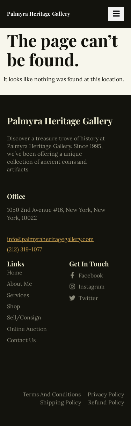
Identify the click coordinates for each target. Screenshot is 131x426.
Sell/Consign (24, 291)
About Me (19, 257)
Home (14, 245)
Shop (13, 280)
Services (18, 268)
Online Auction (27, 302)
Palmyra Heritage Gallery (38, 13)
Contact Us (21, 313)
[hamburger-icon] (116, 14)
